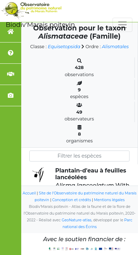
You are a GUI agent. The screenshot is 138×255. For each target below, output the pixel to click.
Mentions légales (109, 200)
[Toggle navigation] (122, 25)
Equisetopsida (64, 46)
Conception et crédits (71, 200)
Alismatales (115, 46)
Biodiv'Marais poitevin (40, 25)
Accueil (29, 193)
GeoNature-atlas (76, 220)
